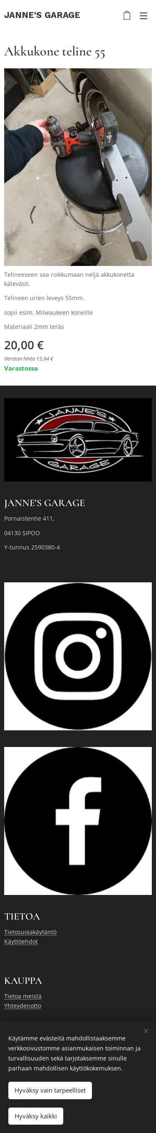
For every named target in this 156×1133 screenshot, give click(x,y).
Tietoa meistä (23, 996)
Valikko (143, 15)
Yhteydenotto (22, 1005)
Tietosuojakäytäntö (30, 932)
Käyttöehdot (21, 941)
